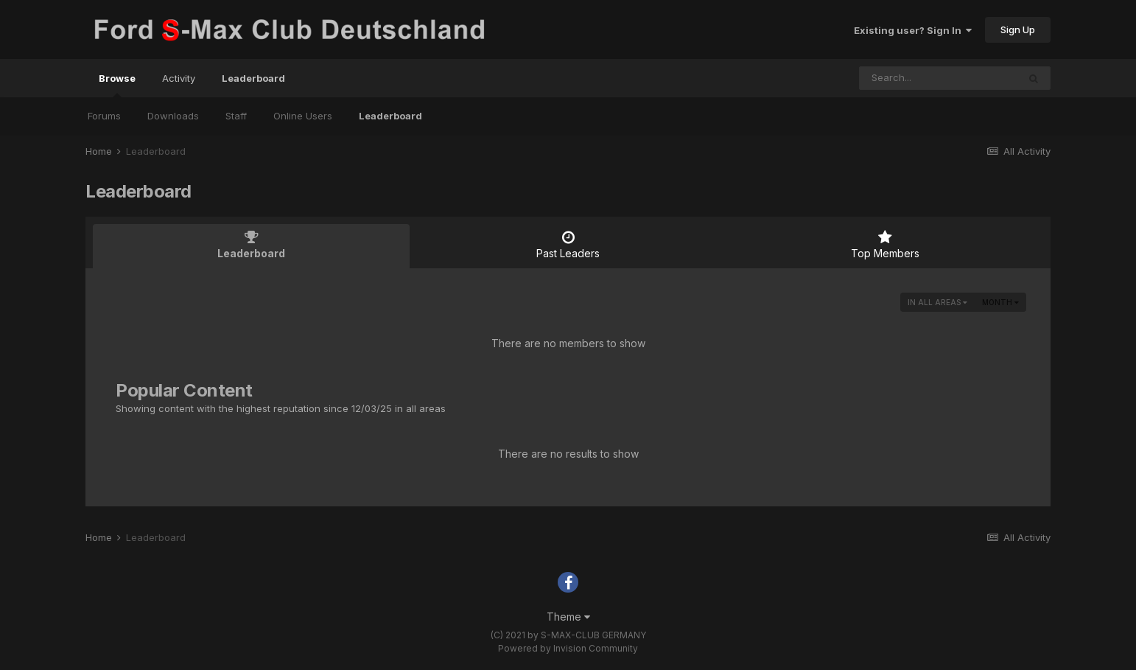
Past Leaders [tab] (568, 244)
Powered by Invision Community (568, 648)
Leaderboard (390, 116)
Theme (568, 616)
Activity (178, 78)
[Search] (938, 78)
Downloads (173, 116)
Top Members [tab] (884, 244)
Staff (236, 116)
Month (1000, 302)
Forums (104, 116)
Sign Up (1017, 29)
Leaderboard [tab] (251, 244)
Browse (117, 84)
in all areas (937, 302)
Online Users (302, 116)
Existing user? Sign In (913, 30)
